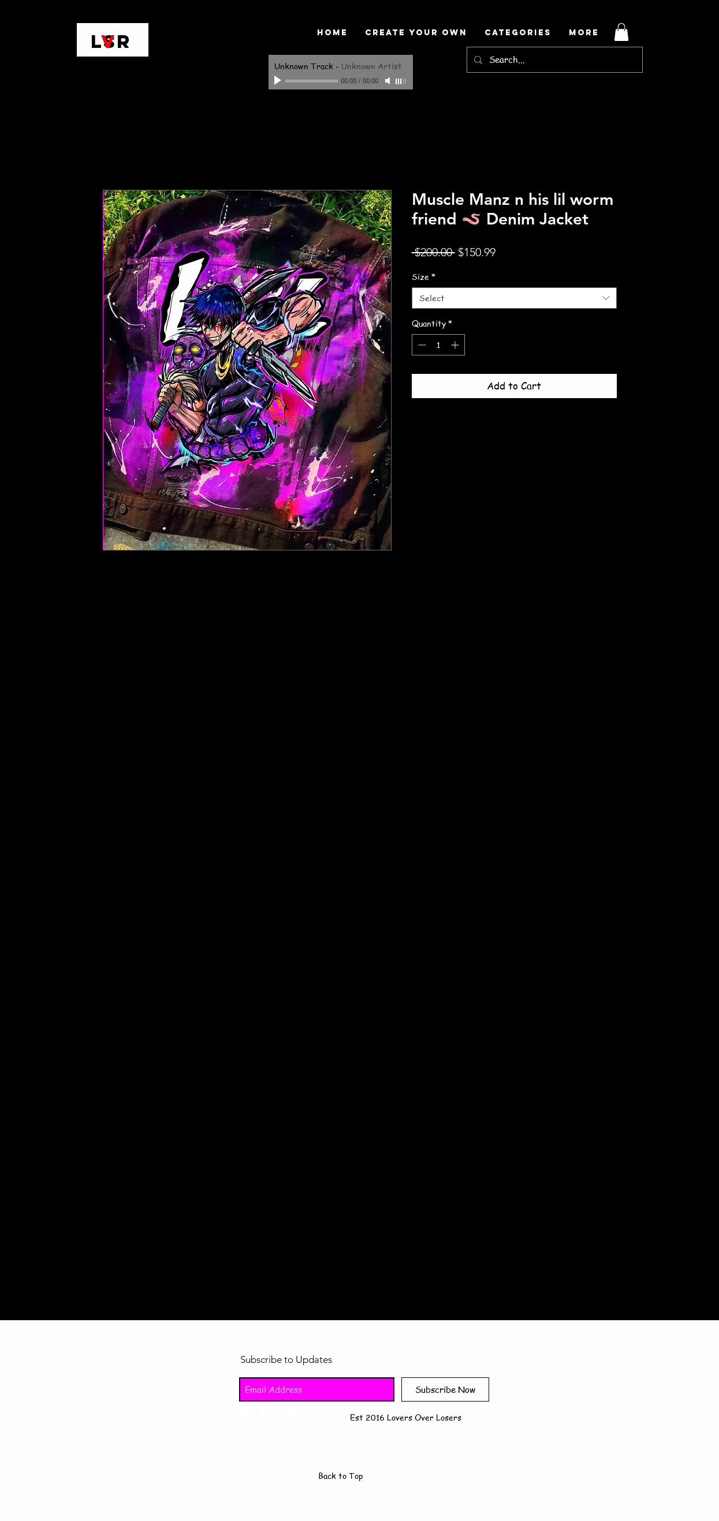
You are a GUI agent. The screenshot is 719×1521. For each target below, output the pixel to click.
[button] (621, 32)
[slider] (401, 81)
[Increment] (456, 345)
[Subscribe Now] (445, 1389)
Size (423, 276)
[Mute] (388, 81)
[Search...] (553, 59)
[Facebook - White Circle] (246, 1414)
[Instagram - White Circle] (288, 1414)
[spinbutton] (438, 345)
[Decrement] (420, 345)
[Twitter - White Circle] (267, 1414)
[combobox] (514, 298)
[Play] (279, 80)
